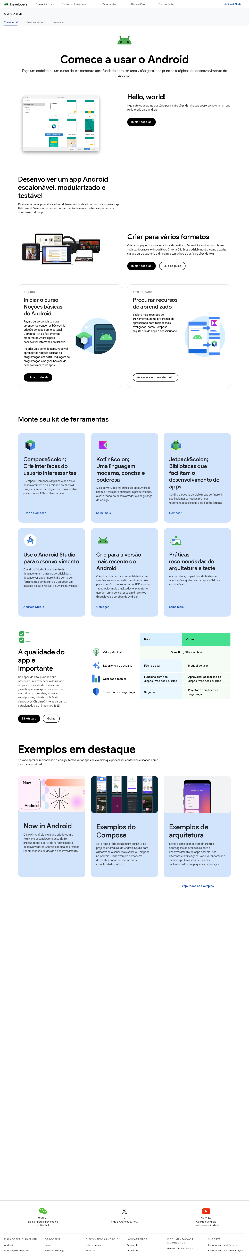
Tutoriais (58, 21)
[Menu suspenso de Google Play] (149, 4)
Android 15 (132, 1245)
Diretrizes (29, 718)
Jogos (48, 1245)
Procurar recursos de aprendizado (155, 303)
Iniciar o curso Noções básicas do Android (43, 306)
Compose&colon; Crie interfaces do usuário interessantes (49, 466)
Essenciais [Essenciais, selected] (42, 4)
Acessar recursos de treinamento (157, 377)
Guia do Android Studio (180, 1248)
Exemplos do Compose (116, 831)
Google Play (138, 4)
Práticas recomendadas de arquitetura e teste (192, 561)
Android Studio (233, 4)
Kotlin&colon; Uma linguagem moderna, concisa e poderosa (120, 469)
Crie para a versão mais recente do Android (118, 561)
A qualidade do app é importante (41, 660)
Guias (51, 718)
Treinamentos (35, 21)
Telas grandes (93, 1245)
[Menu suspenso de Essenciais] (53, 4)
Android (8, 1245)
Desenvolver (110, 4)
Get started (13, 13)
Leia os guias (172, 266)
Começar (175, 513)
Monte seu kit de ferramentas (63, 419)
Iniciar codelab (141, 122)
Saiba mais (103, 513)
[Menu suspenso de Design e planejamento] (93, 4)
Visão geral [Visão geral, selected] (11, 21)
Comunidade (166, 4)
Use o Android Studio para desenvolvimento (51, 558)
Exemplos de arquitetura (188, 831)
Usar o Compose (34, 513)
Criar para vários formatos (168, 237)
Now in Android (47, 826)
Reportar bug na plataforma (223, 1245)
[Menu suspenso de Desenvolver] (122, 4)
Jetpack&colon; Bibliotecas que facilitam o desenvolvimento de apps (194, 473)
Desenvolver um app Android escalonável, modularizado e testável (63, 187)
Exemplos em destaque (77, 749)
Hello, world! (146, 97)
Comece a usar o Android (124, 59)
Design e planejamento (75, 4)
